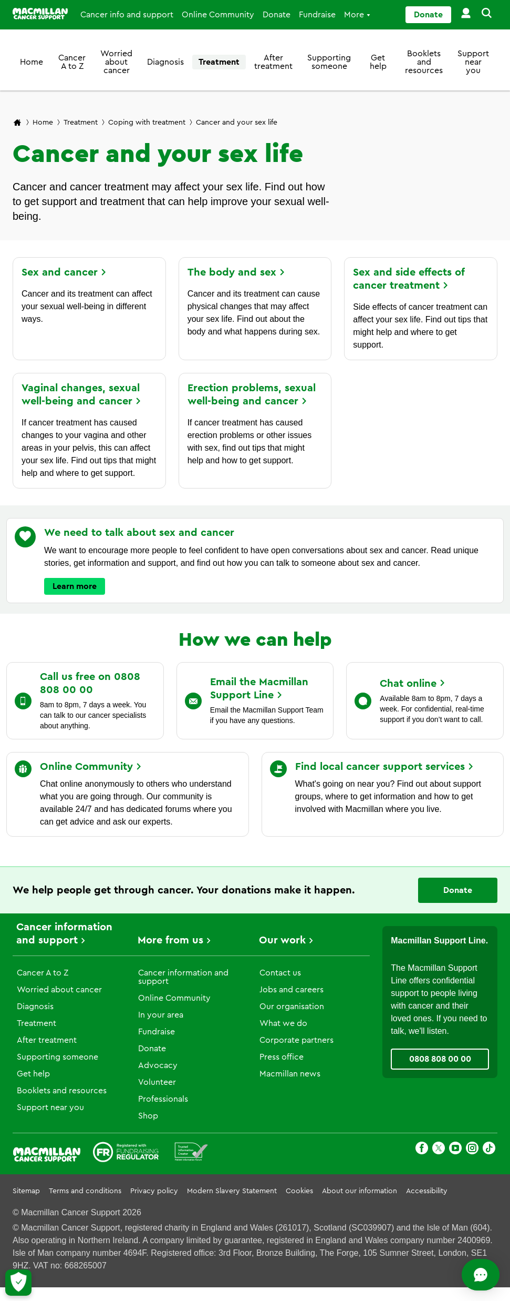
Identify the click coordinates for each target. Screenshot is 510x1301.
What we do (283, 1023)
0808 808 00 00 (440, 1059)
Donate (276, 15)
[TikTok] (489, 1150)
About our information (359, 1191)
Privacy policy (154, 1191)
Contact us (280, 973)
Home (31, 62)
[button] (484, 15)
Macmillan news (289, 1074)
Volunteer (157, 1082)
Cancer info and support (126, 15)
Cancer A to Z (72, 62)
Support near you (473, 62)
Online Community (218, 15)
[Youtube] (455, 1150)
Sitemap (26, 1191)
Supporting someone (329, 62)
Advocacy (158, 1065)
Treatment (219, 62)
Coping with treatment (146, 122)
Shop (148, 1116)
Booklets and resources (424, 62)
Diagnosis (165, 62)
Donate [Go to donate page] (428, 15)
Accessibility (426, 1191)
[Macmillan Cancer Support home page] (17, 123)
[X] (438, 1150)
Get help (378, 62)
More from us (170, 940)
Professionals (163, 1099)
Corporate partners (296, 1040)
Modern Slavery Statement (232, 1191)
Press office (281, 1057)
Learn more (75, 586)
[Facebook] (421, 1150)
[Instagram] (472, 1150)
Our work (282, 940)
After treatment (273, 62)
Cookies (299, 1191)
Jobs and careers (291, 989)
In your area (160, 1015)
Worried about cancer (116, 62)
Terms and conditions (85, 1191)
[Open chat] (455, 1274)
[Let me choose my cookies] (18, 1282)
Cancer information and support (183, 977)
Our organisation (291, 1006)
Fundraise (317, 15)
